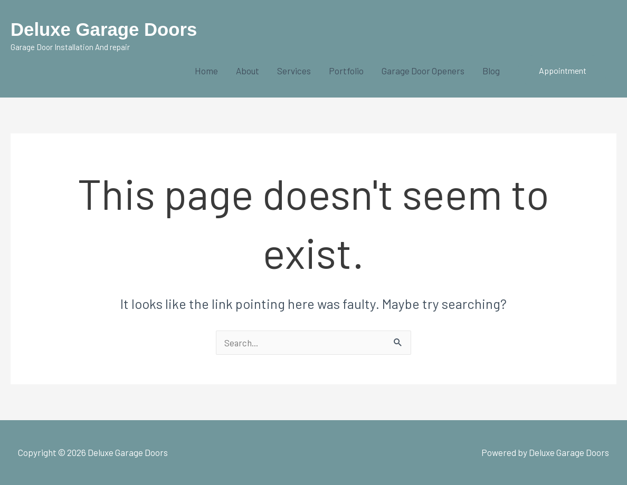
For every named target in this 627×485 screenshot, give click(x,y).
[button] (562, 70)
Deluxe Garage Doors (104, 29)
